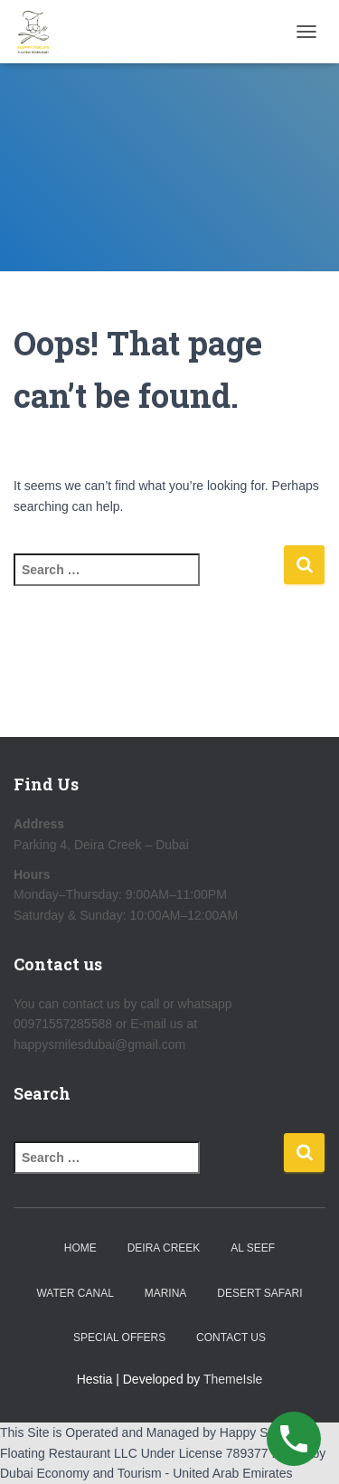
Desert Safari (259, 1293)
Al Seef (253, 1248)
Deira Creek (164, 1248)
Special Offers (119, 1337)
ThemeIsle (232, 1379)
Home (80, 1248)
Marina (166, 1293)
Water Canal (74, 1293)
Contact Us (231, 1337)
